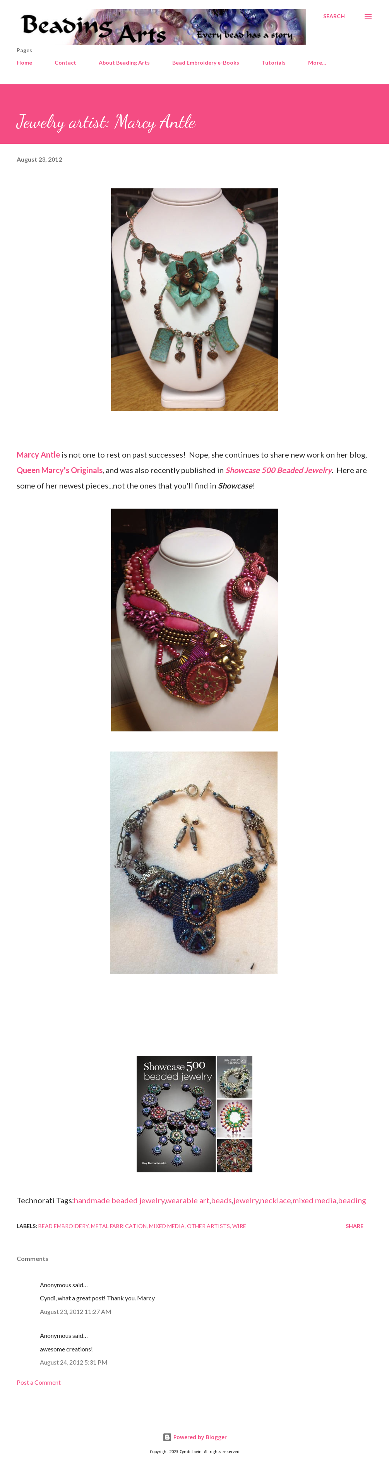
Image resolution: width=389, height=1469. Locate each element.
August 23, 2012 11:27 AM (75, 1311)
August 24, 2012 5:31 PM (74, 1362)
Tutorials (274, 62)
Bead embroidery (63, 1226)
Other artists (208, 1226)
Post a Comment (39, 1382)
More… (317, 62)
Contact (65, 62)
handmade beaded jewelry (119, 1200)
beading (352, 1200)
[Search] (334, 16)
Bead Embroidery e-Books (205, 62)
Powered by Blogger (195, 1437)
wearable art (187, 1200)
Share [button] (354, 1226)
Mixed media (167, 1226)
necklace (275, 1200)
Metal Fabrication (119, 1226)
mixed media (314, 1200)
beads (221, 1200)
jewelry (246, 1200)
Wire (239, 1226)
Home (24, 62)
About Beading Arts (124, 62)
